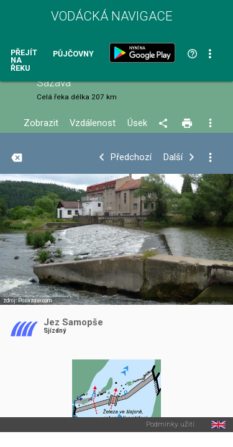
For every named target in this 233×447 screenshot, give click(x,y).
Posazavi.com (35, 300)
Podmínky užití (170, 424)
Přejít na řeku (24, 61)
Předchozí (131, 157)
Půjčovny (73, 54)
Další (173, 157)
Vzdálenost (93, 123)
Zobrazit (41, 123)
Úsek (137, 123)
